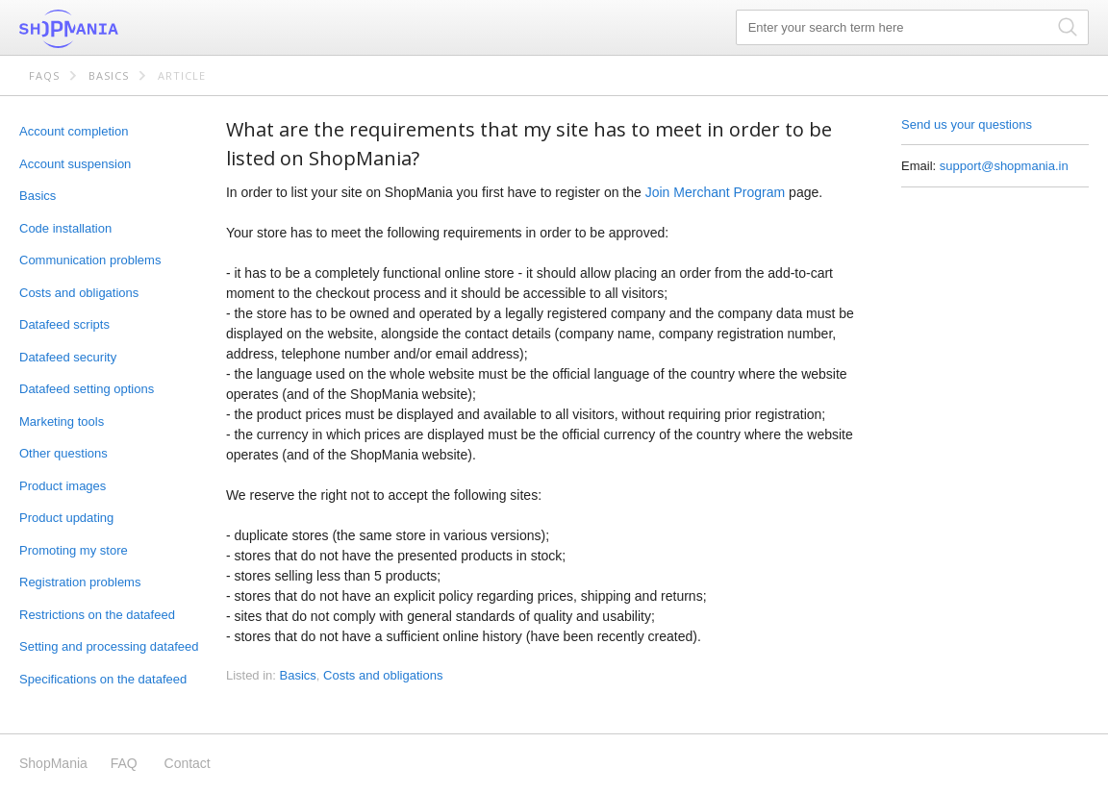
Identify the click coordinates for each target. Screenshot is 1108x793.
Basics (108, 75)
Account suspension (75, 164)
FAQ (124, 763)
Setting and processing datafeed (108, 646)
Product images (62, 486)
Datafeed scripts (64, 324)
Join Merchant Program (715, 192)
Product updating (66, 517)
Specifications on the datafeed (103, 679)
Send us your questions (966, 124)
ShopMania (115, 29)
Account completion (73, 131)
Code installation (65, 228)
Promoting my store (73, 550)
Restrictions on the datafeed (97, 614)
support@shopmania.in (1004, 166)
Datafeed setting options (86, 389)
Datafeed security (67, 357)
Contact (187, 763)
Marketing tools (61, 421)
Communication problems (90, 260)
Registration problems (79, 582)
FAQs (44, 75)
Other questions (63, 453)
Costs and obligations (78, 292)
